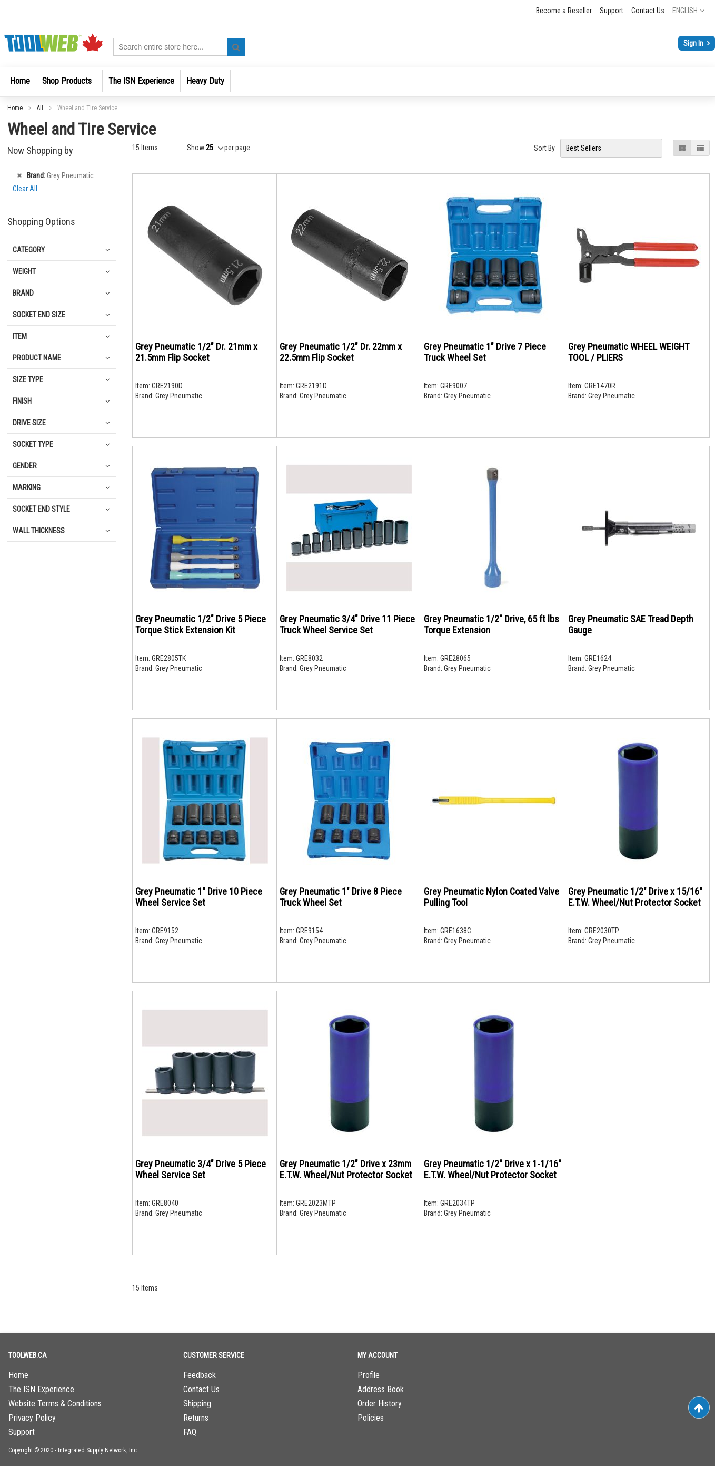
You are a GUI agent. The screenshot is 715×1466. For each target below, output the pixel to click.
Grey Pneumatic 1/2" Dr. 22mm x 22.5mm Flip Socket (341, 352)
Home (15, 108)
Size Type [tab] (28, 379)
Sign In (694, 43)
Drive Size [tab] (29, 422)
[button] (688, 10)
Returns (195, 1418)
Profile (369, 1375)
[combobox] (179, 47)
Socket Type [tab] (33, 444)
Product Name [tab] (37, 358)
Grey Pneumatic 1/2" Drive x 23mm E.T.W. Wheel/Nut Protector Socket (346, 1169)
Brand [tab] (23, 293)
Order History (380, 1404)
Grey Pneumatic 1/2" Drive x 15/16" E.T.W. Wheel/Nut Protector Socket (635, 897)
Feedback (199, 1375)
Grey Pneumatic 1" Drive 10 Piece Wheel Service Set (198, 897)
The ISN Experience (41, 1389)
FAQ (189, 1432)
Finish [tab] (22, 401)
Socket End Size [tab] (39, 314)
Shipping (197, 1404)
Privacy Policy (32, 1418)
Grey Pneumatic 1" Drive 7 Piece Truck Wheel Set (485, 352)
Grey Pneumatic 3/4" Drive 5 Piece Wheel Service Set (200, 1169)
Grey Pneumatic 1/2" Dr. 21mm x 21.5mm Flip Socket (196, 352)
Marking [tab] (27, 487)
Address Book (381, 1389)
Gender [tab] (25, 466)
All (41, 108)
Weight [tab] (24, 271)
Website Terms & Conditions (55, 1404)
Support (611, 10)
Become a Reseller (564, 10)
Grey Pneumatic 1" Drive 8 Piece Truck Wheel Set (341, 897)
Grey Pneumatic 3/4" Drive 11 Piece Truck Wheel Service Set (347, 624)
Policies (371, 1418)
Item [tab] (20, 336)
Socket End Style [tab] (41, 509)
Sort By (544, 148)
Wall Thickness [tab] (39, 530)
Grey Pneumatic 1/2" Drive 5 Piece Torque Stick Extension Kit (200, 624)
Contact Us (647, 10)
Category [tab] (29, 250)
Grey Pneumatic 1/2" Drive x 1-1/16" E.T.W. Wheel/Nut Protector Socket (492, 1169)
